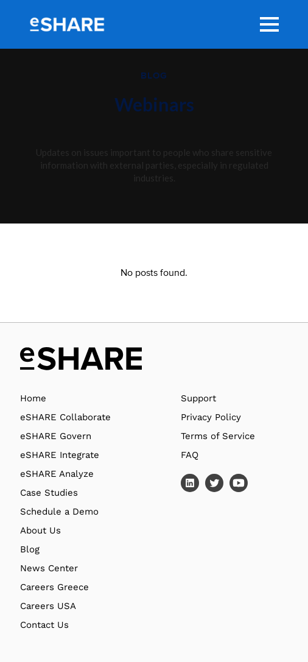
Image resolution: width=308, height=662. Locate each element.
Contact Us (44, 624)
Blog (30, 549)
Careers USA (48, 605)
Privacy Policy (211, 417)
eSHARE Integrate (59, 454)
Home (33, 398)
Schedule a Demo (59, 511)
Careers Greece (54, 587)
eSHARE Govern (55, 436)
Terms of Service (218, 436)
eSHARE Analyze (57, 473)
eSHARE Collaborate (65, 417)
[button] (269, 24)
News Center (49, 568)
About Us (40, 530)
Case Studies (49, 492)
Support (198, 398)
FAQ (189, 454)
